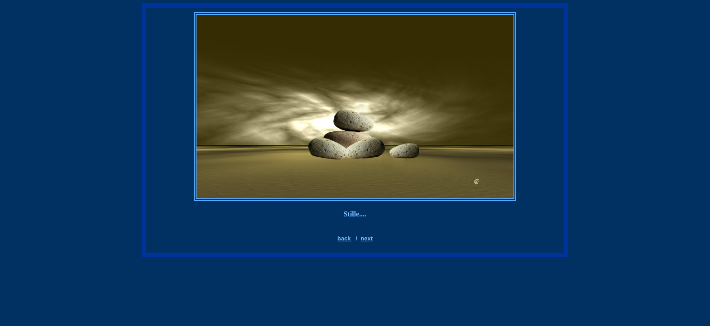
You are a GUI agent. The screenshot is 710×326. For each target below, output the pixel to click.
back (344, 238)
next (366, 238)
